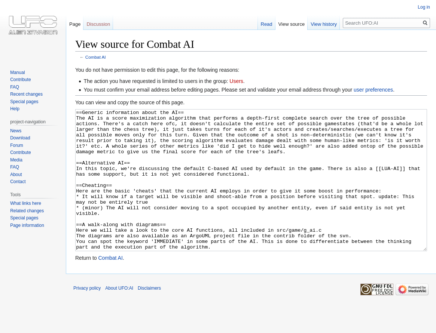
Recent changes (26, 94)
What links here (25, 203)
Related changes (27, 210)
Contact (17, 181)
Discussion (98, 24)
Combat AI (95, 57)
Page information (27, 225)
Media (16, 160)
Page (74, 24)
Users (236, 81)
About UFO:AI (119, 316)
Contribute (20, 79)
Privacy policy (87, 316)
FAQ (14, 87)
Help (14, 108)
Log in (424, 7)
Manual (17, 72)
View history (324, 24)
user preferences (373, 90)
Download (20, 138)
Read (266, 24)
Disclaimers (149, 316)
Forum (16, 145)
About (16, 174)
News (15, 130)
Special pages (24, 101)
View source (291, 24)
